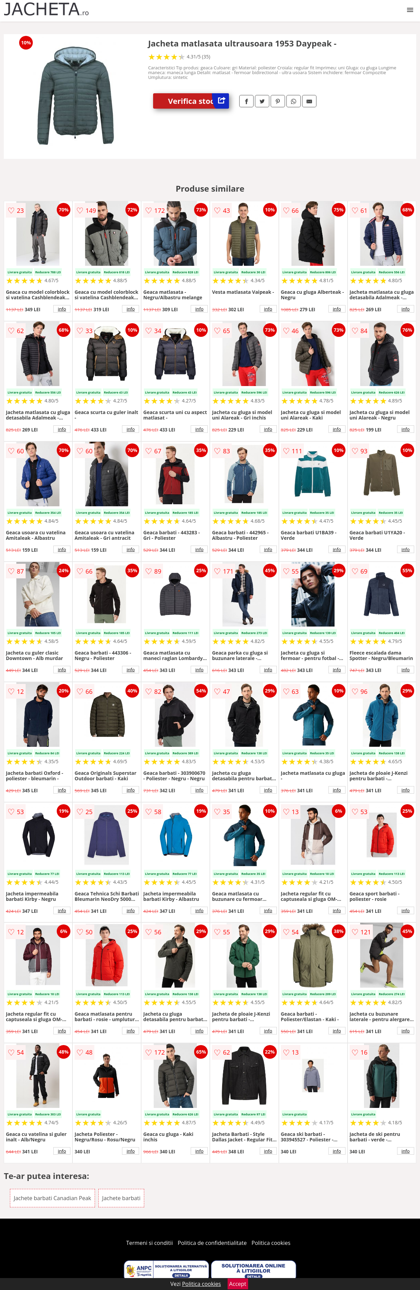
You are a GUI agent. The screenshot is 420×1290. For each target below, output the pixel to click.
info (62, 309)
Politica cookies (271, 1243)
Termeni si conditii (149, 1243)
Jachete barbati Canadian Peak (52, 1198)
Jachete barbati (121, 1198)
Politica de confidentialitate (212, 1243)
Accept (237, 1284)
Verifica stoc (198, 101)
